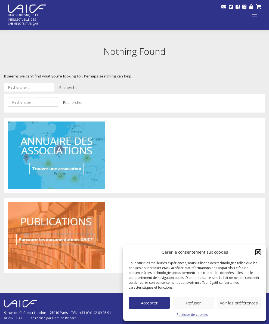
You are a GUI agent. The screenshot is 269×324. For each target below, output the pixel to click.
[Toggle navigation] (254, 16)
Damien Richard (64, 318)
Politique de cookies (192, 314)
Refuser (193, 303)
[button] (258, 252)
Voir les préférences (239, 303)
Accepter (149, 303)
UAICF (20, 318)
